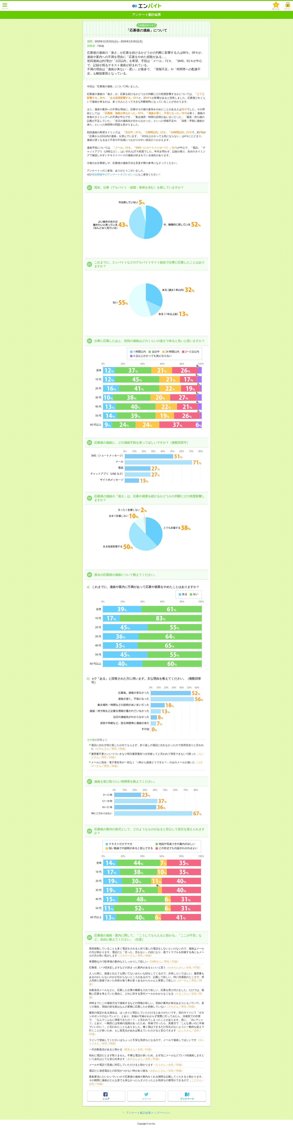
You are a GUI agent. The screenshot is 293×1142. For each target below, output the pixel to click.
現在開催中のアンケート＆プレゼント (114, 174)
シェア (106, 1099)
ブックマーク (187, 1099)
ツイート (146, 1099)
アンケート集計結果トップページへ (148, 1112)
